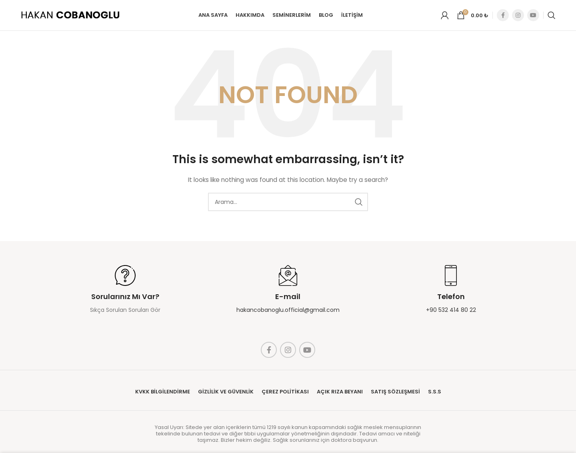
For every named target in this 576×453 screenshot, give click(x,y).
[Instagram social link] (518, 18)
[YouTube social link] (533, 18)
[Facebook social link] (503, 18)
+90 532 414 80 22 (451, 314)
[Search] (552, 18)
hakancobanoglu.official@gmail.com (288, 314)
